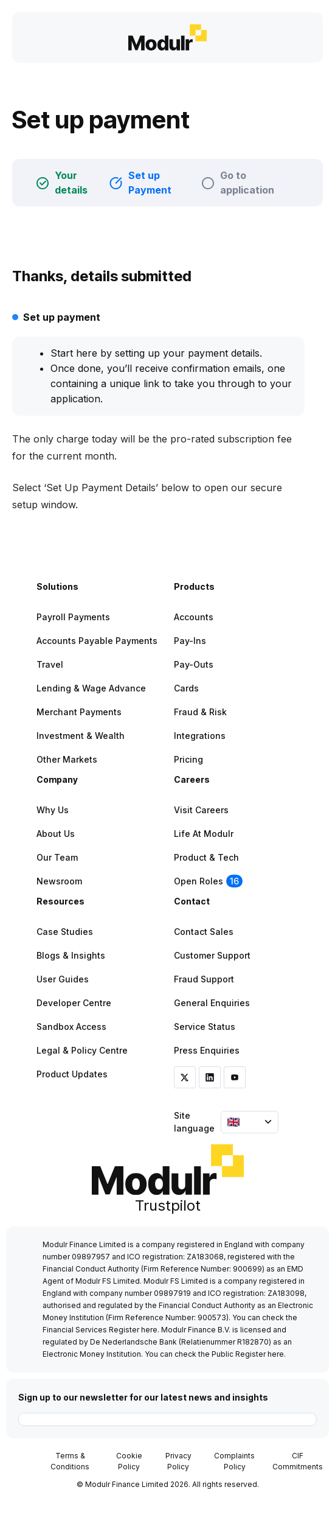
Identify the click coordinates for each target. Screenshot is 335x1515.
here (149, 1329)
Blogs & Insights (70, 955)
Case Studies (64, 931)
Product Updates (72, 1074)
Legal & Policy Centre (82, 1050)
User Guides (62, 979)
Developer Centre (73, 1003)
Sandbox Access (71, 1026)
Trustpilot (168, 1205)
